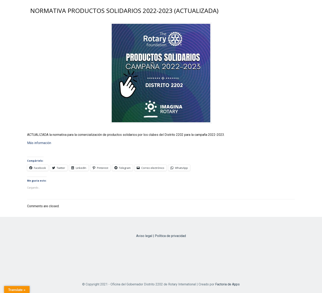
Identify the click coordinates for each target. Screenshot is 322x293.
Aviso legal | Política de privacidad (161, 236)
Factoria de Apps (227, 284)
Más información (39, 143)
